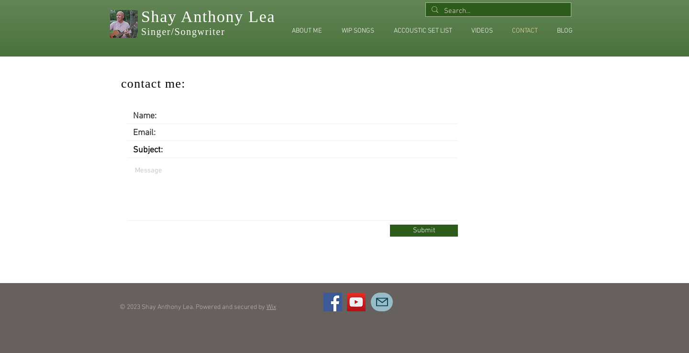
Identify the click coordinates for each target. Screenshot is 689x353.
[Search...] (497, 11)
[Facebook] (332, 302)
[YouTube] (356, 302)
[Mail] (382, 302)
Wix (271, 307)
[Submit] (424, 231)
